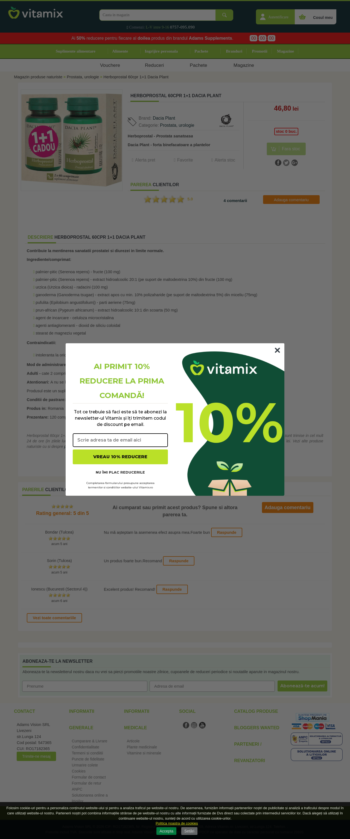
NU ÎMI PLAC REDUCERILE (120, 472)
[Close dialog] (277, 350)
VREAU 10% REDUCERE (120, 456)
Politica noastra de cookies (177, 823)
